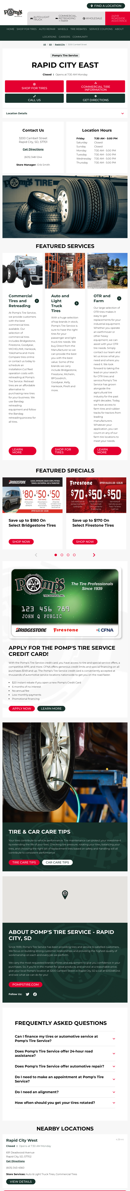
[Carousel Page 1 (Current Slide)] (55, 555)
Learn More (17, 451)
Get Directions (87, 98)
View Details (21, 1181)
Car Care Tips (57, 862)
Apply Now (21, 708)
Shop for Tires (63, 451)
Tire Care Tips (24, 862)
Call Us (34, 100)
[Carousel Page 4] (74, 555)
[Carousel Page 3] (68, 555)
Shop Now (21, 541)
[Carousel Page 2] (62, 555)
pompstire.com (25, 984)
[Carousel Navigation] (65, 555)
